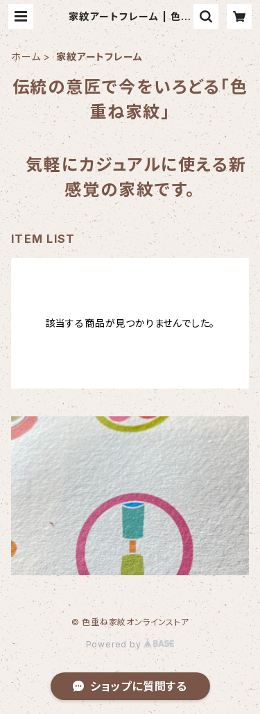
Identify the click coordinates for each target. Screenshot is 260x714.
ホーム (25, 56)
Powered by (130, 644)
